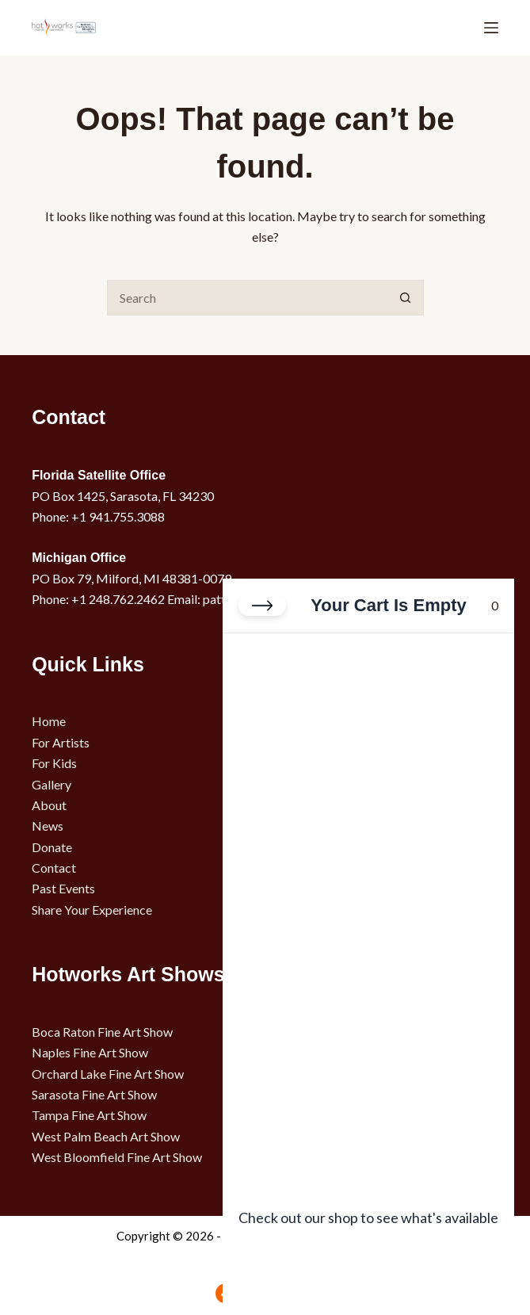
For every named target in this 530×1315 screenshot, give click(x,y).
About (49, 804)
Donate (52, 846)
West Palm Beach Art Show (106, 1136)
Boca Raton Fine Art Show (102, 1031)
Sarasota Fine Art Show (94, 1094)
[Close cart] (262, 605)
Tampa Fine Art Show (89, 1114)
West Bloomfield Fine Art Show (117, 1156)
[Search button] (406, 297)
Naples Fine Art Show (90, 1052)
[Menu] (491, 28)
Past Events (63, 888)
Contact (54, 867)
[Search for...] (247, 297)
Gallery (51, 784)
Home (49, 720)
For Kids (54, 762)
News (47, 825)
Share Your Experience (92, 909)
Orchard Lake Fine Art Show (108, 1073)
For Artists (61, 742)
